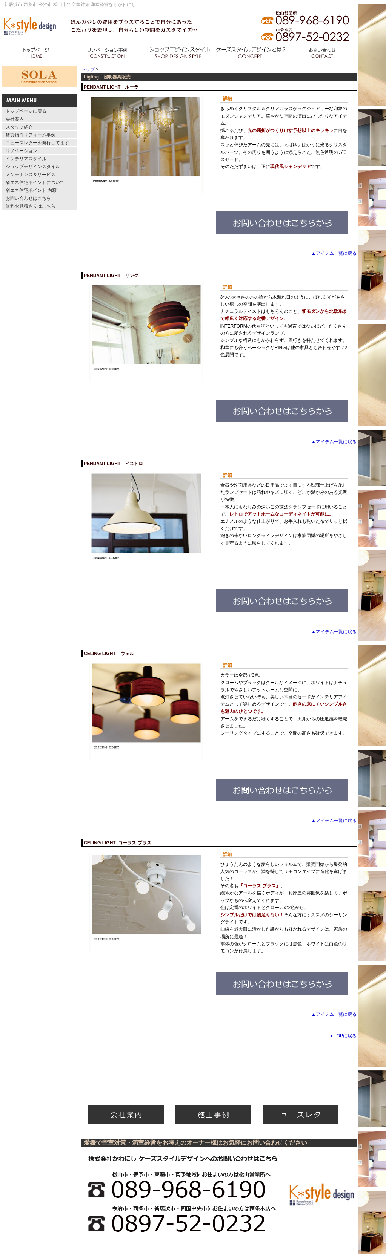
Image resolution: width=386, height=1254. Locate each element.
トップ (88, 69)
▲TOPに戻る (343, 1035)
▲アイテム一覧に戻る (334, 253)
